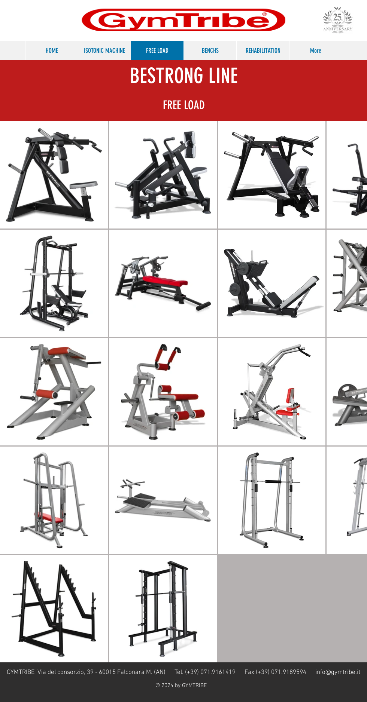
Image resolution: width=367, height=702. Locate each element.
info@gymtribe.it (337, 672)
